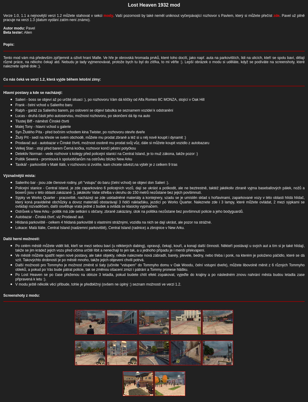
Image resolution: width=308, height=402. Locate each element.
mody (108, 16)
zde (276, 16)
